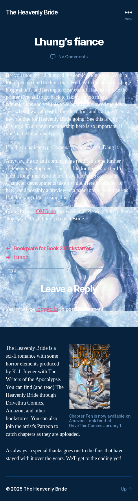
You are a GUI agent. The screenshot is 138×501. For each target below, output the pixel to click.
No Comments (73, 56)
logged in (47, 309)
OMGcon (46, 211)
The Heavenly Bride (32, 12)
